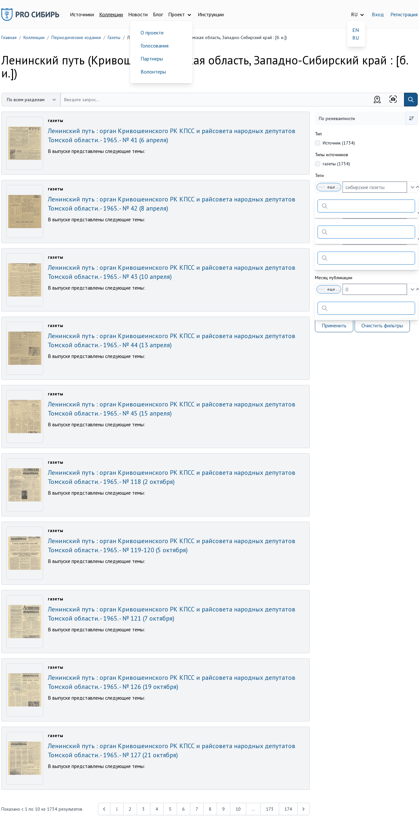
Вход (378, 14)
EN (355, 30)
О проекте (152, 32)
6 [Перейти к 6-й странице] (183, 809)
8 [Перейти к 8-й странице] (210, 809)
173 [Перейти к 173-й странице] (270, 809)
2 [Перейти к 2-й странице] (130, 809)
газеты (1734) (336, 164)
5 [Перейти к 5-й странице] (170, 809)
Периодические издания (76, 37)
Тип (318, 134)
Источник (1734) (339, 143)
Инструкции (211, 14)
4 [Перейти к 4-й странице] (156, 809)
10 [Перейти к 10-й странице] (238, 809)
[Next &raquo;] (303, 809)
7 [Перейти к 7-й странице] (197, 809)
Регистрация (404, 14)
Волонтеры (153, 71)
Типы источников (331, 155)
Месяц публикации (333, 278)
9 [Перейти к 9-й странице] (223, 809)
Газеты (114, 37)
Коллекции (111, 14)
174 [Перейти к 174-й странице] (288, 809)
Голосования (155, 45)
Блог (158, 14)
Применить (334, 325)
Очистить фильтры (382, 325)
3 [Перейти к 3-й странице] (143, 809)
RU (355, 37)
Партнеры (152, 58)
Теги (319, 175)
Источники (82, 14)
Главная (9, 37)
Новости (138, 14)
